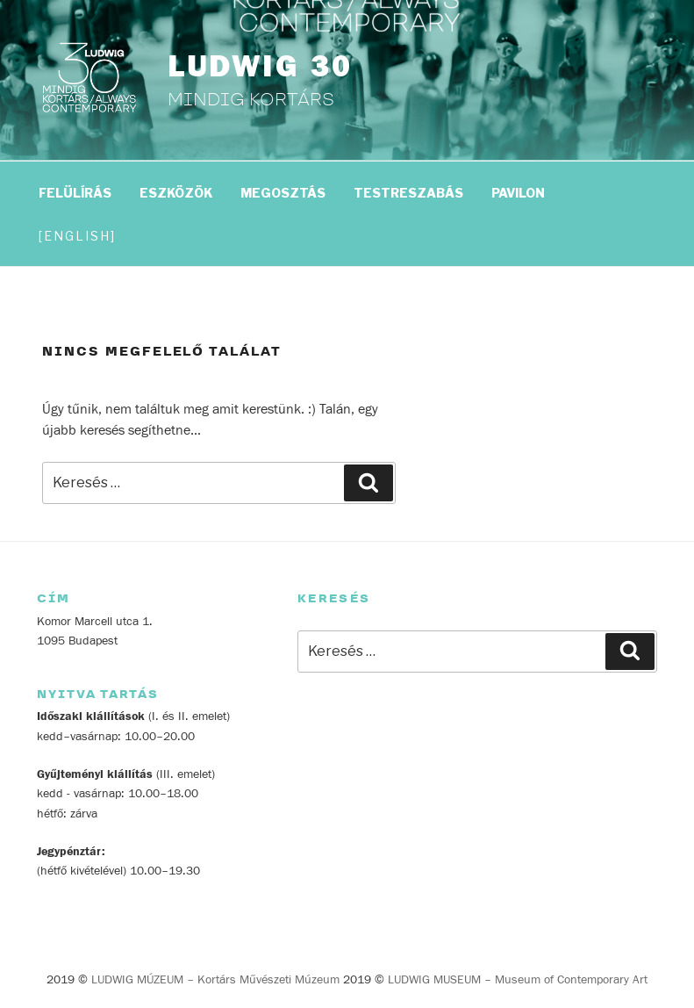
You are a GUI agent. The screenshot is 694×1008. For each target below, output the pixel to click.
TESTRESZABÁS (408, 192)
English (77, 235)
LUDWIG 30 (260, 67)
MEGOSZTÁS (283, 192)
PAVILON (518, 192)
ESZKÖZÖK (176, 192)
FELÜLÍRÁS (75, 192)
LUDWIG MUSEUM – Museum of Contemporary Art (517, 980)
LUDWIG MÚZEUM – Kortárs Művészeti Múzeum (215, 980)
